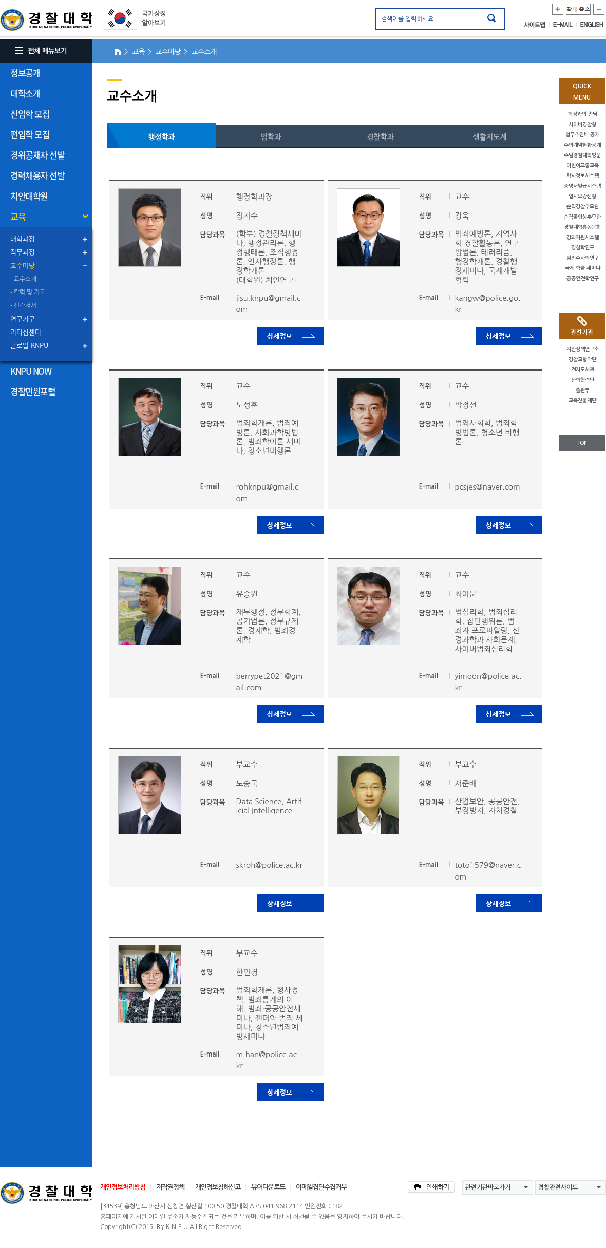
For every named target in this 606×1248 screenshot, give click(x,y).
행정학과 (161, 137)
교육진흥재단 (582, 400)
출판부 (583, 390)
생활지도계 (490, 137)
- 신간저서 (23, 305)
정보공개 (25, 72)
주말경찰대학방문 (582, 155)
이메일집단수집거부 (321, 1187)
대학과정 (22, 238)
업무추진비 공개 (582, 134)
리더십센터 (25, 332)
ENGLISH (591, 25)
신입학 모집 (29, 113)
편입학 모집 (29, 134)
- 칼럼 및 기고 (27, 292)
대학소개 (25, 93)
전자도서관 (582, 369)
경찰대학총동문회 (582, 227)
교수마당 (22, 265)
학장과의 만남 (582, 114)
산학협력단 (582, 380)
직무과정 (22, 252)
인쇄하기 (431, 1187)
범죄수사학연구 (582, 258)
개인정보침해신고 (217, 1187)
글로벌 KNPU (29, 345)
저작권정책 (170, 1187)
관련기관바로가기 (487, 1187)
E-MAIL (565, 25)
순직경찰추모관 (582, 206)
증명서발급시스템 (582, 186)
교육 (17, 216)
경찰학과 (380, 137)
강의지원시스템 (582, 237)
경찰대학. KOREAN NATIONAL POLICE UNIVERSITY (46, 20)
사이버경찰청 (582, 124)
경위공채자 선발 (37, 154)
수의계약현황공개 (582, 145)
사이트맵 (537, 25)
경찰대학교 (46, 1193)
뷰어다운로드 (268, 1187)
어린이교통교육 (582, 165)
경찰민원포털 (32, 391)
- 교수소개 (23, 278)
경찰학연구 (582, 247)
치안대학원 (29, 195)
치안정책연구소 (582, 349)
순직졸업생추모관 (582, 217)
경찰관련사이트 (558, 1187)
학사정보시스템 (582, 175)
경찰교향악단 (582, 359)
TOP (582, 443)
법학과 (271, 137)
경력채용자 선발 (37, 175)
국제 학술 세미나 (582, 268)
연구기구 (22, 318)
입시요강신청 (582, 196)
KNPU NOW (30, 370)
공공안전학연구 (582, 278)
